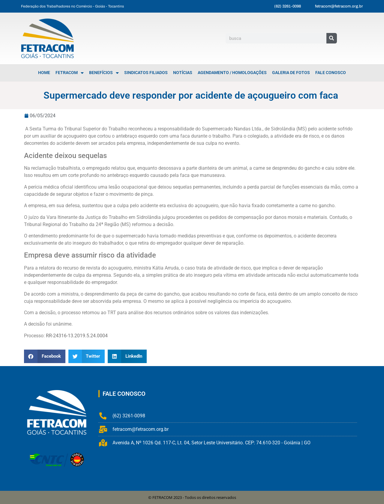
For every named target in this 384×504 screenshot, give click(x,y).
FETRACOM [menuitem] (70, 73)
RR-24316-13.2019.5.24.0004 (77, 335)
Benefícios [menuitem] (104, 73)
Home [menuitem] (44, 72)
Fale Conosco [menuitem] (330, 72)
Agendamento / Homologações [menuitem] (232, 72)
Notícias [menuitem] (182, 72)
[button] (44, 356)
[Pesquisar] (331, 38)
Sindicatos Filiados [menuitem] (146, 72)
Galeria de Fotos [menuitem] (291, 72)
